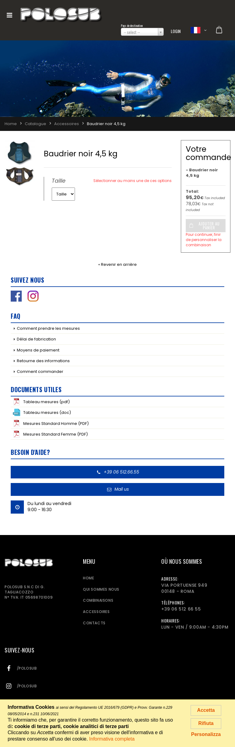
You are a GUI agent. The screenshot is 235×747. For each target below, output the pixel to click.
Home (88, 578)
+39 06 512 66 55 (181, 609)
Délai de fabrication (36, 339)
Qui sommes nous (101, 589)
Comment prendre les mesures (48, 328)
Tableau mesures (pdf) (41, 401)
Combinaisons (98, 600)
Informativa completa (112, 738)
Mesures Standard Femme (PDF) (50, 434)
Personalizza (206, 734)
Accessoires (96, 611)
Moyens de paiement (38, 350)
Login (176, 31)
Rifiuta (206, 723)
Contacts (94, 623)
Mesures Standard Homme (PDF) (51, 423)
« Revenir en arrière (117, 264)
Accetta (206, 710)
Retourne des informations (43, 361)
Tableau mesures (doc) (42, 412)
